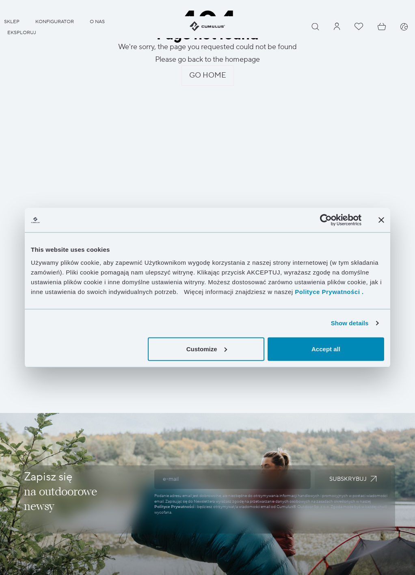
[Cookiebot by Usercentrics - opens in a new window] (325, 220)
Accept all (325, 348)
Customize (206, 348)
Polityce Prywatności (174, 506)
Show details (350, 323)
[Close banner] (381, 220)
